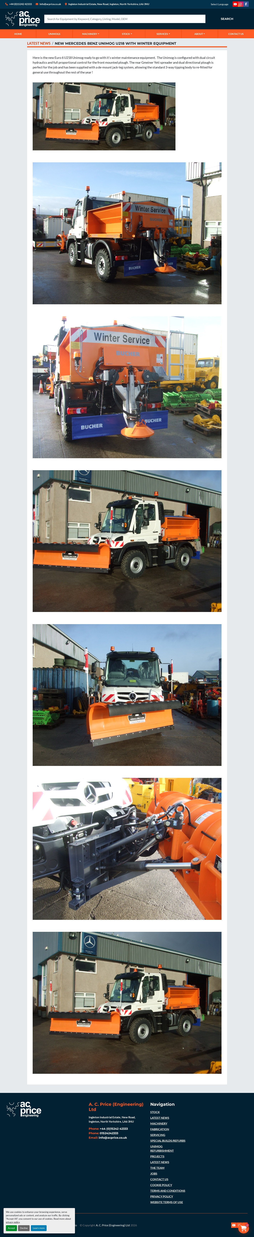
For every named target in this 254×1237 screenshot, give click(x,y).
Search (227, 19)
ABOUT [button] (198, 33)
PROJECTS (157, 1156)
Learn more (39, 1228)
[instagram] (240, 4)
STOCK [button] (126, 33)
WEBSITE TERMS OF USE (166, 1202)
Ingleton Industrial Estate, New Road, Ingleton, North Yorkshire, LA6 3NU (108, 4)
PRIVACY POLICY (161, 1196)
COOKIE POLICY (161, 1185)
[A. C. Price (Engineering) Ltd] (24, 1109)
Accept (11, 1228)
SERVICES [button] (162, 33)
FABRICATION (159, 1129)
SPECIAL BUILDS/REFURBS (167, 1140)
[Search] (124, 19)
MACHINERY (89, 33)
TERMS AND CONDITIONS (167, 1190)
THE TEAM (157, 1167)
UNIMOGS (54, 33)
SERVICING (157, 1135)
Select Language (219, 4)
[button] (91, 33)
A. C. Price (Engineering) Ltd (113, 1225)
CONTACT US (236, 33)
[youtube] (235, 4)
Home (18, 33)
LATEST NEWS (39, 43)
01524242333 (109, 1133)
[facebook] (246, 4)
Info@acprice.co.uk (50, 4)
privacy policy (13, 1222)
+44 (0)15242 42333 (20, 4)
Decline (24, 1228)
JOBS (153, 1173)
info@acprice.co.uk (113, 1137)
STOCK (155, 1112)
